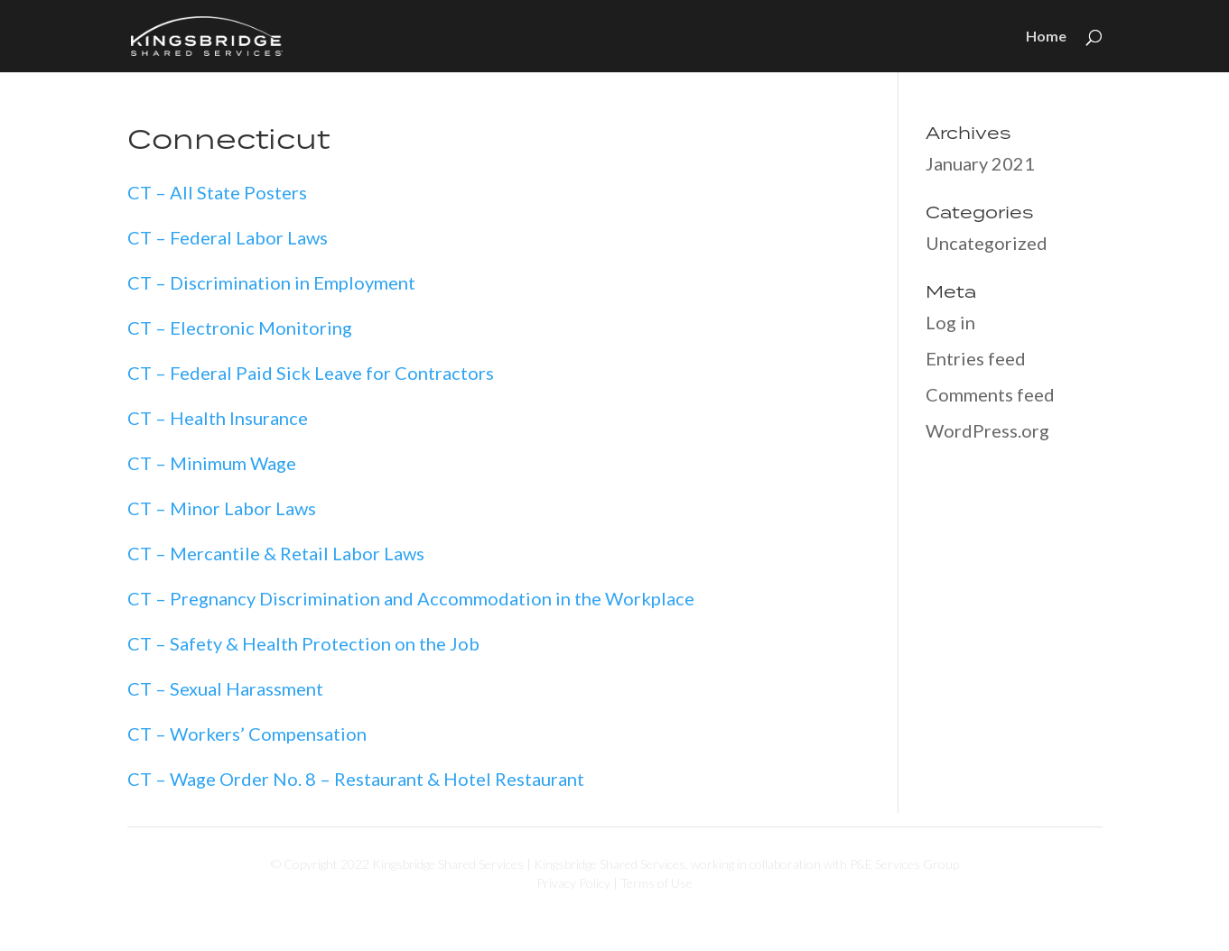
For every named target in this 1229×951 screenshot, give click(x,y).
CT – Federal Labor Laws (227, 237)
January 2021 (980, 163)
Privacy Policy (573, 883)
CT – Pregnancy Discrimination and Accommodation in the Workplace (410, 598)
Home (1046, 37)
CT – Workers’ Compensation (247, 733)
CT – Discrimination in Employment (271, 282)
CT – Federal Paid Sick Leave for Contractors (310, 372)
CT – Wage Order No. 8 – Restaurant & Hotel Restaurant (355, 778)
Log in (950, 322)
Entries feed (976, 358)
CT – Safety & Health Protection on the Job (303, 643)
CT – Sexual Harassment (225, 688)
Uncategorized (986, 243)
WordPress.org (987, 430)
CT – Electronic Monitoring (239, 327)
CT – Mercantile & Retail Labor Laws (275, 553)
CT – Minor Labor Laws (221, 508)
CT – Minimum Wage (211, 463)
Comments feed (990, 394)
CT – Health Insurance (217, 418)
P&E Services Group (904, 864)
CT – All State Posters (217, 192)
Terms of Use (656, 883)
